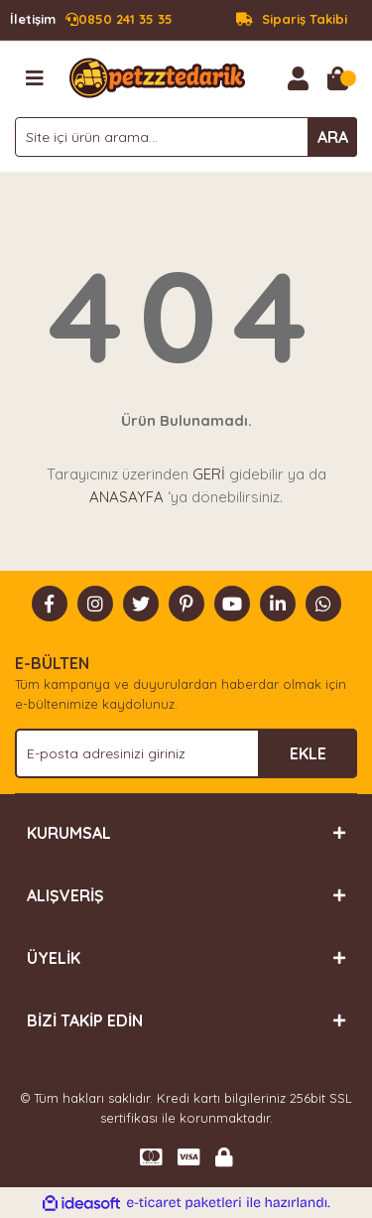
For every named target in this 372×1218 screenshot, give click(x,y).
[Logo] (157, 76)
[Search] (186, 137)
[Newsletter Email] (186, 753)
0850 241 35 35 (91, 20)
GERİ (208, 474)
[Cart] (337, 78)
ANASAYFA (126, 496)
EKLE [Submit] (308, 753)
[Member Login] (297, 78)
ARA (332, 137)
